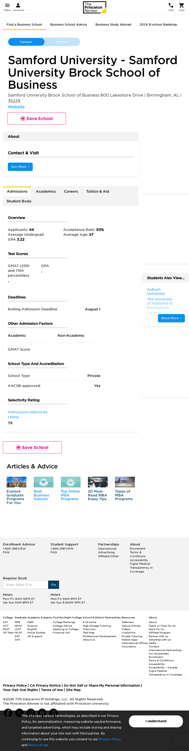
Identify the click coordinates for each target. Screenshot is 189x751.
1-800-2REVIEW (14, 548)
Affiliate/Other (108, 556)
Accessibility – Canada (163, 667)
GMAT (18, 625)
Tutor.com (89, 629)
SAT (5, 622)
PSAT (6, 629)
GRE (17, 622)
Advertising (106, 552)
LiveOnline (128, 632)
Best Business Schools (41, 495)
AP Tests (8, 632)
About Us (89, 639)
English (32, 629)
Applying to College (65, 629)
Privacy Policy (110, 739)
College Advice (62, 625)
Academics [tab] (46, 191)
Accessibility (139, 560)
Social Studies (36, 632)
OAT (17, 639)
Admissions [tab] (17, 191)
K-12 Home (89, 622)
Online (62, 42)
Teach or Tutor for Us (162, 625)
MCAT (18, 632)
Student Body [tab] (19, 201)
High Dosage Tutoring (97, 625)
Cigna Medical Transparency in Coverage (141, 567)
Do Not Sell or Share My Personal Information (102, 685)
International (107, 548)
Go (53, 584)
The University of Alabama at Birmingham (160, 303)
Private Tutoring (132, 636)
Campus (26, 42)
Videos (126, 629)
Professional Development (99, 636)
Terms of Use (38, 745)
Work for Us (156, 629)
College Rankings (64, 622)
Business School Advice (68, 24)
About (153, 622)
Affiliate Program (159, 632)
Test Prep (88, 632)
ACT (6, 625)
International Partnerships (165, 650)
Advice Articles (131, 625)
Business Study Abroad (113, 24)
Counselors (129, 646)
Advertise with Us (160, 639)
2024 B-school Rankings (158, 24)
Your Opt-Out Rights (20, 690)
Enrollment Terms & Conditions (138, 552)
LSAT (18, 629)
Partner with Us (158, 636)
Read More (171, 318)
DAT (17, 636)
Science (32, 625)
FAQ (6, 552)
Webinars (128, 622)
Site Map (73, 690)
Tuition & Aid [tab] (97, 191)
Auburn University (156, 291)
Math (30, 622)
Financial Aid (61, 632)
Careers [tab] (71, 191)
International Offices (135, 643)
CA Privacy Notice (45, 685)
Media (152, 643)
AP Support (34, 636)
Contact (154, 646)
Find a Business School (24, 24)
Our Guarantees (159, 653)
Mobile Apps (129, 639)
